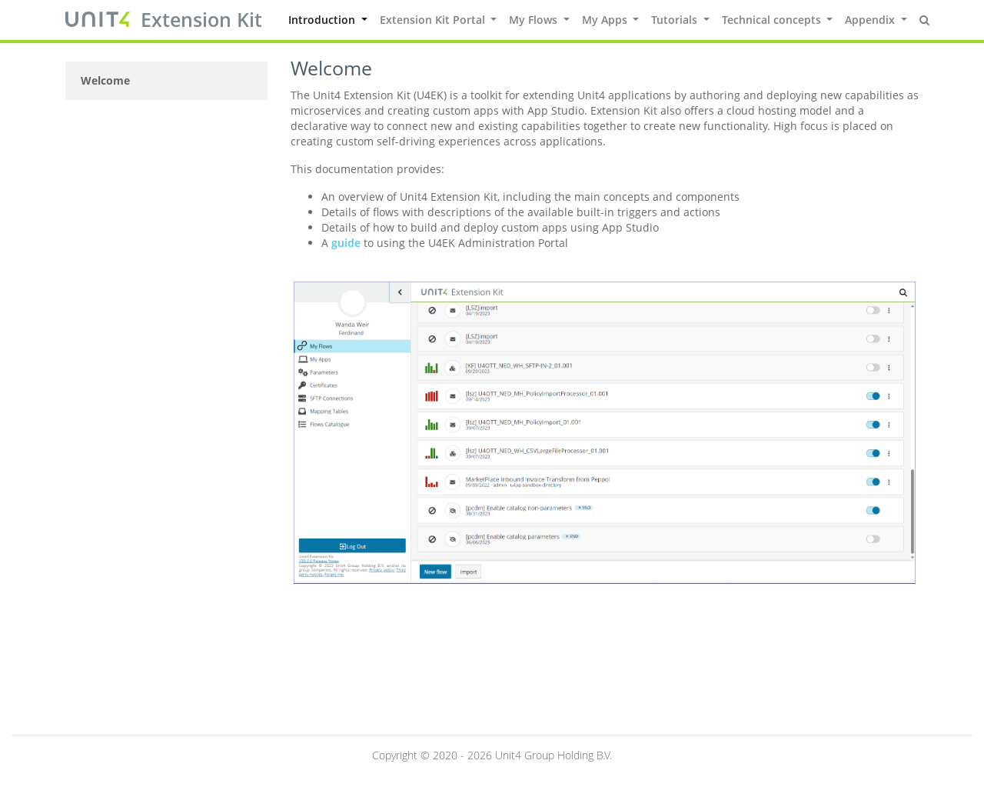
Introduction (323, 19)
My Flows (534, 19)
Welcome (105, 80)
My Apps (606, 19)
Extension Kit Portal (434, 19)
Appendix (871, 19)
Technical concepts (773, 19)
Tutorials (675, 19)
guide (346, 242)
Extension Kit (201, 19)
